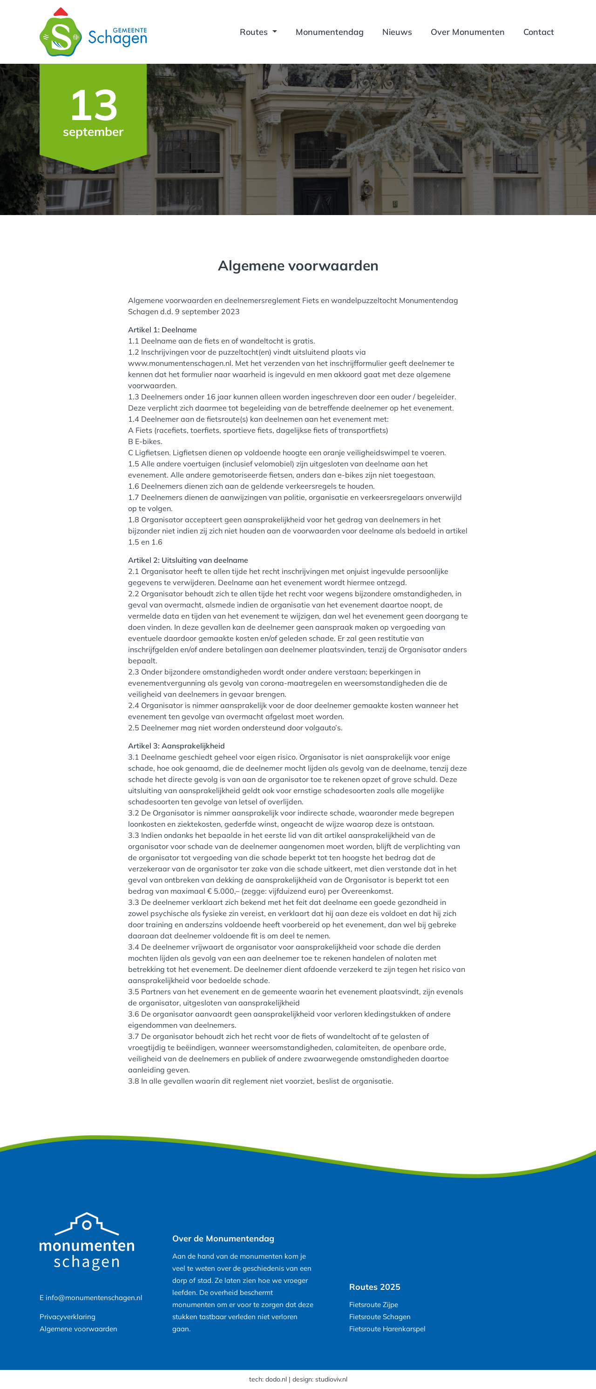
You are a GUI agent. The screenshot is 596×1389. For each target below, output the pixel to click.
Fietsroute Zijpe (373, 1304)
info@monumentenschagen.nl (94, 1297)
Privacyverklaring (67, 1316)
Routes (255, 32)
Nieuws (397, 32)
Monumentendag (330, 32)
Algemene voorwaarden (78, 1328)
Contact (538, 32)
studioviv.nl (331, 1379)
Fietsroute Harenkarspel (387, 1328)
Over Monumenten (468, 32)
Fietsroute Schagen (380, 1316)
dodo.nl (276, 1379)
